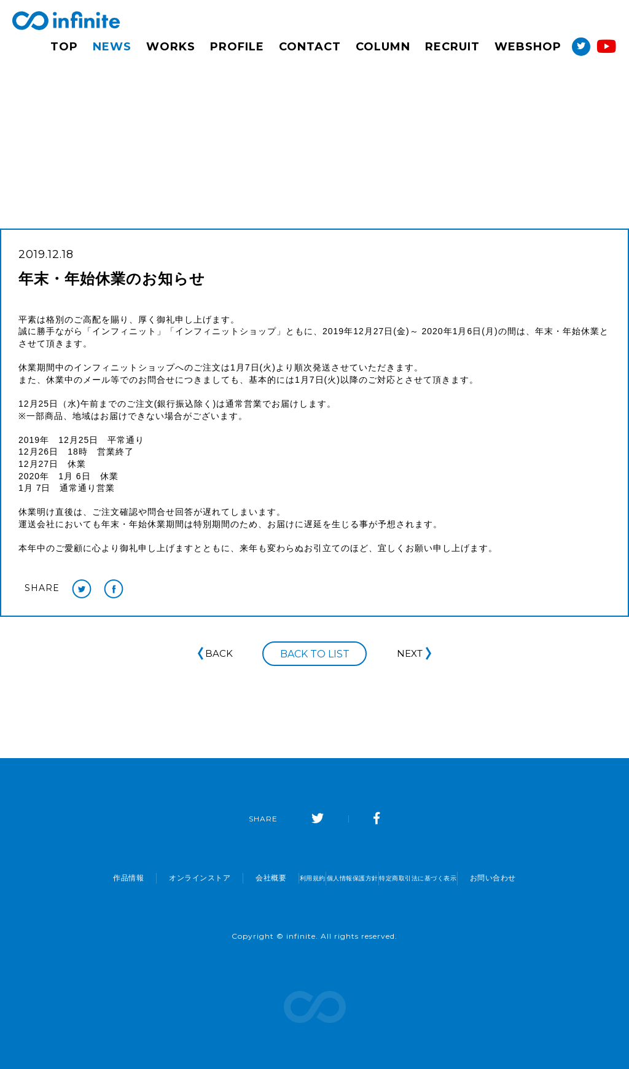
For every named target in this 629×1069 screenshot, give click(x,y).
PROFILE (237, 46)
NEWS (112, 46)
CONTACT (310, 46)
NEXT (415, 653)
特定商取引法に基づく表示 (450, 878)
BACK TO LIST (315, 654)
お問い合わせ (544, 878)
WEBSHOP (527, 46)
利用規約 (276, 878)
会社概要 (220, 878)
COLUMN (383, 46)
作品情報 (78, 878)
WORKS (170, 46)
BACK (214, 653)
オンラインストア (149, 878)
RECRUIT (452, 46)
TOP (64, 46)
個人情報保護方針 (347, 878)
